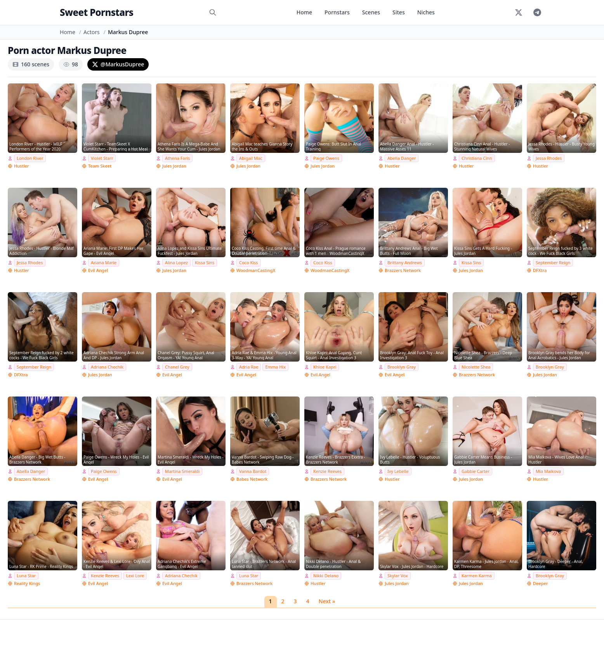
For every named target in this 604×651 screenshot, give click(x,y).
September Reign (553, 262)
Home (304, 12)
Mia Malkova (548, 471)
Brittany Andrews (404, 262)
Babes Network (251, 479)
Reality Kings (27, 583)
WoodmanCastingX (255, 270)
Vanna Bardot (252, 471)
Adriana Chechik (107, 367)
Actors (91, 32)
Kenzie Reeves (327, 471)
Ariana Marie (103, 262)
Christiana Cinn (477, 158)
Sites (398, 12)
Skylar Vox (397, 575)
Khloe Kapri (324, 367)
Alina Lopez (176, 262)
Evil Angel (98, 270)
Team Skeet (99, 166)
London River (30, 158)
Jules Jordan (174, 166)
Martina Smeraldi (182, 471)
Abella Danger (401, 158)
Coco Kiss (248, 262)
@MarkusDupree (118, 64)
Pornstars (337, 12)
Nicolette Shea (476, 367)
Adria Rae (248, 367)
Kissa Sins (204, 262)
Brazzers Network (403, 270)
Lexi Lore (135, 575)
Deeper (540, 583)
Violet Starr (102, 158)
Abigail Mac (250, 158)
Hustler (21, 166)
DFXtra (540, 270)
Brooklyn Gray (401, 367)
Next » (327, 601)
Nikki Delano (325, 575)
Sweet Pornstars (96, 12)
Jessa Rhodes (549, 158)
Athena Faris (177, 158)
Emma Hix (275, 367)
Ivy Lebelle (398, 471)
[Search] (213, 12)
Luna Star (26, 575)
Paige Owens (326, 158)
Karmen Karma (477, 575)
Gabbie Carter (475, 471)
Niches (426, 12)
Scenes (371, 12)
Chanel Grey (177, 367)
